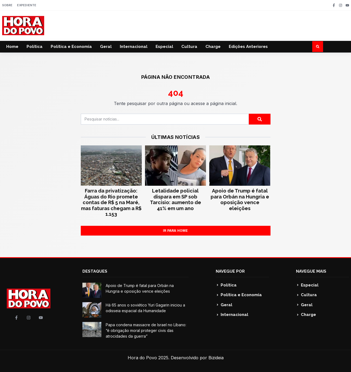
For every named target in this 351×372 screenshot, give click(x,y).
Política (35, 46)
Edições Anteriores (248, 46)
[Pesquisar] (260, 119)
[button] (317, 46)
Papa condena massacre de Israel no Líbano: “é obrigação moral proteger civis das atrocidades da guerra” (146, 330)
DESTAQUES (94, 271)
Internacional (133, 46)
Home (12, 46)
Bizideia (216, 357)
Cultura (189, 46)
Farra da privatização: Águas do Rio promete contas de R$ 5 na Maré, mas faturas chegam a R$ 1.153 (111, 202)
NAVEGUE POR (230, 271)
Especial (164, 46)
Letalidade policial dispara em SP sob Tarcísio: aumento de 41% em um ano (175, 199)
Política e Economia (71, 46)
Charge (213, 46)
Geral (106, 46)
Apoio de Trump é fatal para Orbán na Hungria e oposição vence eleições (240, 199)
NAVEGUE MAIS (311, 271)
